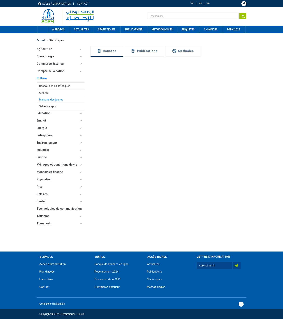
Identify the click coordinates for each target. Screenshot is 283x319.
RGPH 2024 (233, 29)
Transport (43, 223)
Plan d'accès (47, 271)
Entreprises (44, 135)
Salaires (42, 194)
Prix (39, 186)
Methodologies (156, 287)
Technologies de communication (59, 208)
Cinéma (43, 92)
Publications (133, 29)
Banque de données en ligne (111, 264)
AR (208, 3)
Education (43, 113)
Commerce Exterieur (51, 63)
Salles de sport (48, 106)
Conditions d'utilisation (52, 303)
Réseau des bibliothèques (54, 86)
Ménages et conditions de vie (57, 164)
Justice (42, 157)
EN (200, 3)
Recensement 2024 (107, 271)
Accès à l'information (56, 3)
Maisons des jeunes (51, 99)
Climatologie (45, 56)
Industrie (43, 150)
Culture (42, 78)
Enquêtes (188, 29)
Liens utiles (46, 279)
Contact (83, 3)
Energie (42, 128)
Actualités (153, 264)
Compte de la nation (50, 71)
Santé (41, 201)
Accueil (43, 29)
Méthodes (186, 51)
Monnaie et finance (50, 172)
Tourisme (43, 216)
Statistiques (56, 40)
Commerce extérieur (107, 287)
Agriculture (44, 49)
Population (44, 179)
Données (109, 51)
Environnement (47, 142)
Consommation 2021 (108, 279)
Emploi (41, 120)
